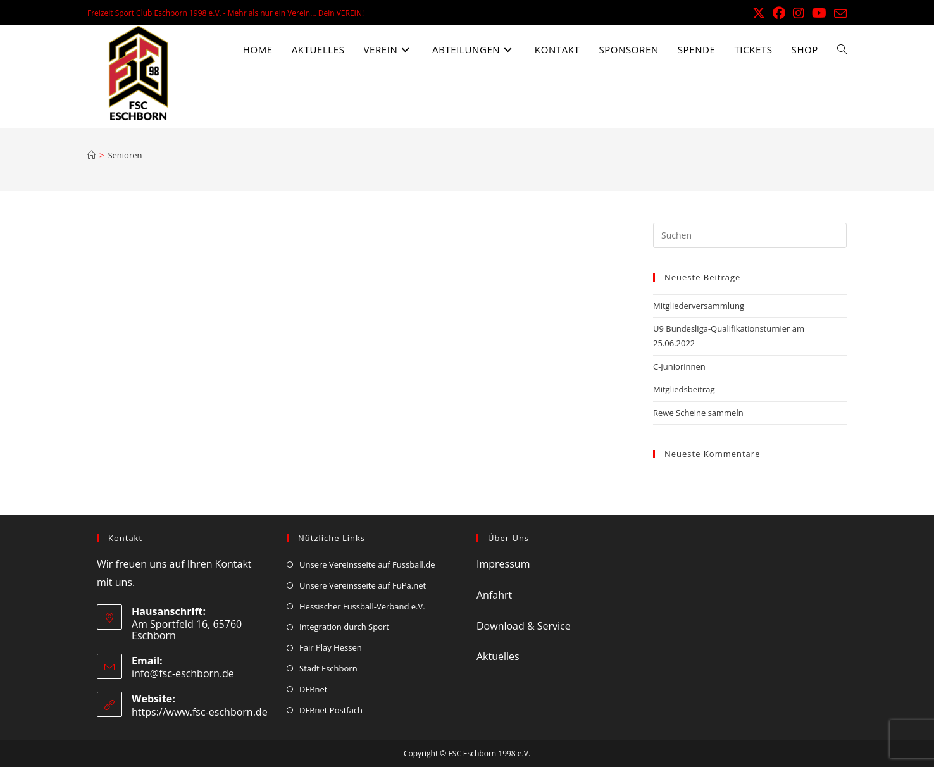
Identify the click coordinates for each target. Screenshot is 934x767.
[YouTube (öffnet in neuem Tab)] (819, 13)
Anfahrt (494, 595)
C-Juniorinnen (679, 366)
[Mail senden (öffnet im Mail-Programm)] (838, 14)
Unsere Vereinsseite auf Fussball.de (367, 564)
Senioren (125, 155)
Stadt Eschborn (328, 668)
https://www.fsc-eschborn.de (200, 712)
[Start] (91, 155)
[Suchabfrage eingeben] (750, 235)
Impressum (503, 564)
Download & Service (523, 626)
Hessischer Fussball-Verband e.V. (362, 606)
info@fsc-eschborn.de (183, 673)
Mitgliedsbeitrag (683, 389)
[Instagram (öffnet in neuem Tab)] (798, 13)
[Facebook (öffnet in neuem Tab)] (779, 13)
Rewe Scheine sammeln (698, 412)
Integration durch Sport (344, 626)
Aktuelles (498, 656)
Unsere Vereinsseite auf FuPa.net (362, 585)
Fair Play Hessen (330, 647)
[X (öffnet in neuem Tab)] (759, 13)
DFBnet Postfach (331, 710)
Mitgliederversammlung (698, 305)
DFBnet (313, 689)
